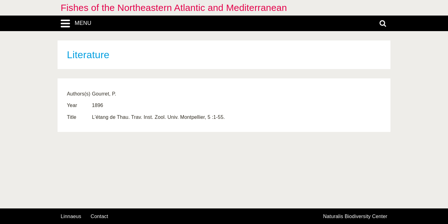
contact (99, 216)
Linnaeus (71, 216)
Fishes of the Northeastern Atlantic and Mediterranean (174, 7)
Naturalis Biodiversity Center (355, 216)
